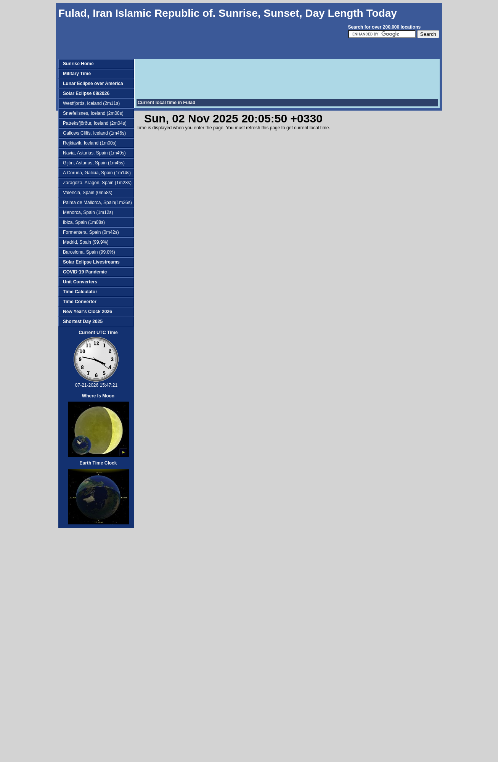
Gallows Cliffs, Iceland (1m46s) (94, 133)
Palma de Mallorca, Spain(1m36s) (97, 202)
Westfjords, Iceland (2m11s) (91, 103)
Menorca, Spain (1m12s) (88, 212)
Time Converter (79, 301)
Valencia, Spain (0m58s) (87, 192)
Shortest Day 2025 (83, 321)
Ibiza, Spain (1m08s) (84, 222)
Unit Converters (80, 282)
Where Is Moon (98, 396)
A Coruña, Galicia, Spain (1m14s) (97, 172)
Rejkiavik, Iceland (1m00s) (90, 143)
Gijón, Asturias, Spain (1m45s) (94, 163)
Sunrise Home (78, 63)
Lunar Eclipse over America (93, 83)
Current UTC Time (98, 332)
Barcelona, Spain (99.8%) (89, 252)
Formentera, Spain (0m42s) (91, 232)
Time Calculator (80, 291)
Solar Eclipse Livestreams (91, 262)
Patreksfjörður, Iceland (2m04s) (95, 123)
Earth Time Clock (98, 463)
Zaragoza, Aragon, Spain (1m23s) (97, 182)
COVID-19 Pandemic (85, 272)
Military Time (77, 73)
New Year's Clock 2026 (87, 311)
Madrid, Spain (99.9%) (85, 242)
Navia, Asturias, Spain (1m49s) (94, 153)
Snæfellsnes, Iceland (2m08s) (93, 113)
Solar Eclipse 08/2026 (86, 93)
